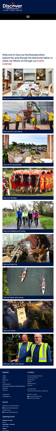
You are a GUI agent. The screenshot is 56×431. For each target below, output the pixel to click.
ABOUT (4, 378)
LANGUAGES (5, 394)
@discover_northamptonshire (10, 405)
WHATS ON (5, 380)
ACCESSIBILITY (6, 396)
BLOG (4, 382)
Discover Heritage (10, 198)
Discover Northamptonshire (10, 408)
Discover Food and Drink (12, 165)
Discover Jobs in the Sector (13, 364)
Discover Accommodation (13, 98)
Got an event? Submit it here (34, 396)
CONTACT (5, 390)
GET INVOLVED (6, 384)
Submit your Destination (33, 398)
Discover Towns (9, 331)
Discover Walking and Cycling (14, 231)
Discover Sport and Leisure (13, 297)
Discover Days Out (10, 264)
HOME (4, 376)
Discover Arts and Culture (12, 132)
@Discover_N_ (6, 410)
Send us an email (32, 394)
